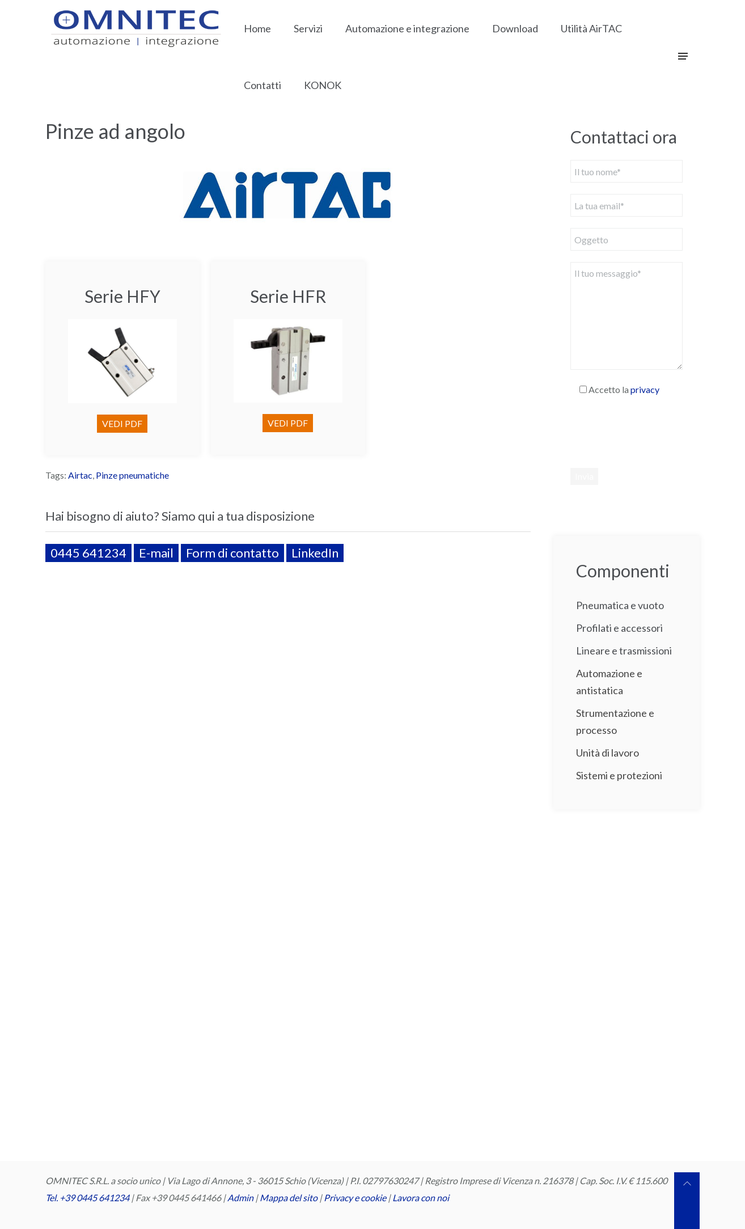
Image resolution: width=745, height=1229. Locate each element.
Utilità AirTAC (591, 28)
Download (515, 28)
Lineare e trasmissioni (624, 650)
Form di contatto (232, 552)
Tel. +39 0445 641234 (87, 1197)
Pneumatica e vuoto (620, 605)
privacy (644, 389)
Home (257, 28)
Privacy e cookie (356, 1197)
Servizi (308, 28)
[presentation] (656, 431)
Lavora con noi (420, 1197)
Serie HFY (122, 296)
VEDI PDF (122, 423)
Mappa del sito (289, 1197)
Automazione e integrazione (407, 28)
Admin (240, 1197)
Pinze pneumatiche (132, 475)
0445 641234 (88, 552)
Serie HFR (288, 296)
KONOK (322, 85)
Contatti (262, 85)
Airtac (80, 475)
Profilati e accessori (619, 628)
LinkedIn (314, 552)
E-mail (156, 552)
